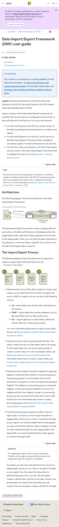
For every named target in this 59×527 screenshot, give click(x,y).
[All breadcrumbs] (4, 32)
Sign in (54, 3)
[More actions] (55, 32)
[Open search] (48, 3)
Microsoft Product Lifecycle (26, 13)
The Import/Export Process (14, 65)
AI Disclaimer (7, 516)
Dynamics (12, 31)
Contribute (44, 516)
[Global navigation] (2, 3)
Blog (33, 516)
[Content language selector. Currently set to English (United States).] (13, 504)
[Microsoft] (29, 3)
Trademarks (6, 523)
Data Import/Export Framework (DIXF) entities (26, 355)
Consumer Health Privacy (22, 520)
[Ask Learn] (50, 32)
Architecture (9, 62)
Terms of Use (41, 520)
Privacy (5, 520)
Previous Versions (21, 516)
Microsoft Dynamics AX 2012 (29, 31)
